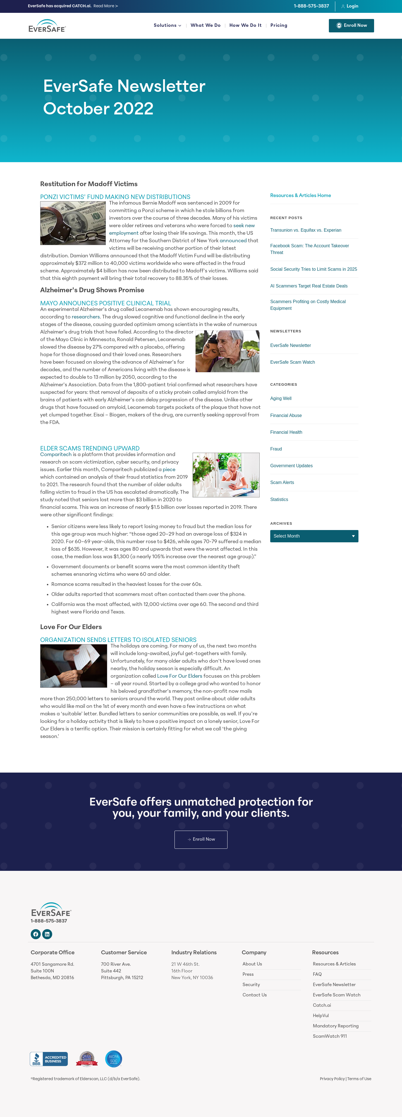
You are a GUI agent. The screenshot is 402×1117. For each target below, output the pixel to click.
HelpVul (321, 1016)
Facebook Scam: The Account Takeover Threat (309, 249)
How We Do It (245, 25)
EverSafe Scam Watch (292, 362)
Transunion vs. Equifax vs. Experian (305, 230)
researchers (86, 317)
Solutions (168, 26)
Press (248, 974)
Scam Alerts (282, 482)
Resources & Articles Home (300, 196)
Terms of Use (359, 1079)
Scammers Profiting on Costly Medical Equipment (308, 305)
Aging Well (280, 398)
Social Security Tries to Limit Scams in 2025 (313, 269)
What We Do (206, 25)
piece (169, 470)
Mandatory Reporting (336, 1026)
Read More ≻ (106, 6)
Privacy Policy (332, 1079)
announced (233, 241)
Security (251, 985)
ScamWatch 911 (330, 1036)
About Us (252, 964)
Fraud (276, 449)
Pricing (279, 25)
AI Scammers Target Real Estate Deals (309, 286)
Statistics (279, 499)
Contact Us (255, 995)
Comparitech (56, 454)
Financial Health (286, 432)
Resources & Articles (334, 964)
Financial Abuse (286, 415)
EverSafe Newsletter (124, 88)
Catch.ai (322, 1005)
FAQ (317, 974)
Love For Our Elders (179, 676)
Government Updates (291, 465)
